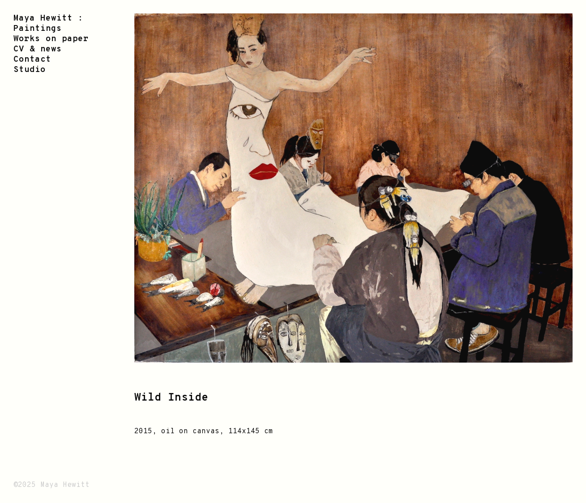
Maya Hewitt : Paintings (48, 23)
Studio (29, 70)
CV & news (37, 49)
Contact (32, 60)
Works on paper (51, 39)
